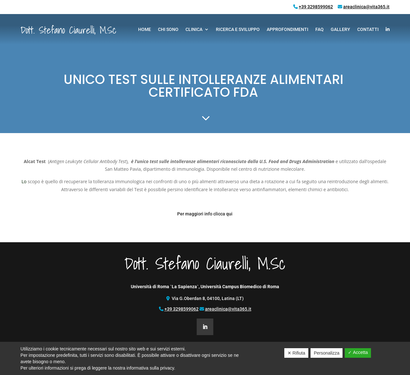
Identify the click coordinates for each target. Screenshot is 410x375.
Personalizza (326, 353)
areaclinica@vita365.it (366, 6)
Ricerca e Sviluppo (238, 29)
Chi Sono (168, 29)
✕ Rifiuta (296, 353)
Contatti (368, 29)
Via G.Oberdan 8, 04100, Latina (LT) (208, 298)
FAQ (319, 29)
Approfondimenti (287, 29)
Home (144, 29)
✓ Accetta (358, 352)
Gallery (340, 29)
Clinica (193, 29)
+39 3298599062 (316, 6)
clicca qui (223, 213)
